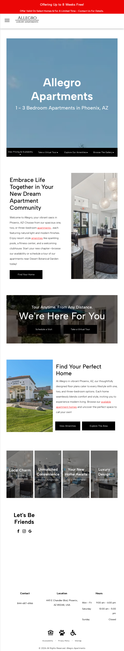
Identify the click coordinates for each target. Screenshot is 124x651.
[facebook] (18, 526)
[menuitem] (48, 635)
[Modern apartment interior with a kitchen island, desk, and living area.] (99, 560)
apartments (44, 221)
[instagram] (24, 526)
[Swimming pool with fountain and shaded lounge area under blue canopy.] (63, 560)
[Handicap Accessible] (73, 628)
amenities (37, 232)
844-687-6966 (25, 597)
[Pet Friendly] (62, 628)
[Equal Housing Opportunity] (50, 628)
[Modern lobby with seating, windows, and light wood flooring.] (63, 524)
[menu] (7, 18)
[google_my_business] (30, 526)
